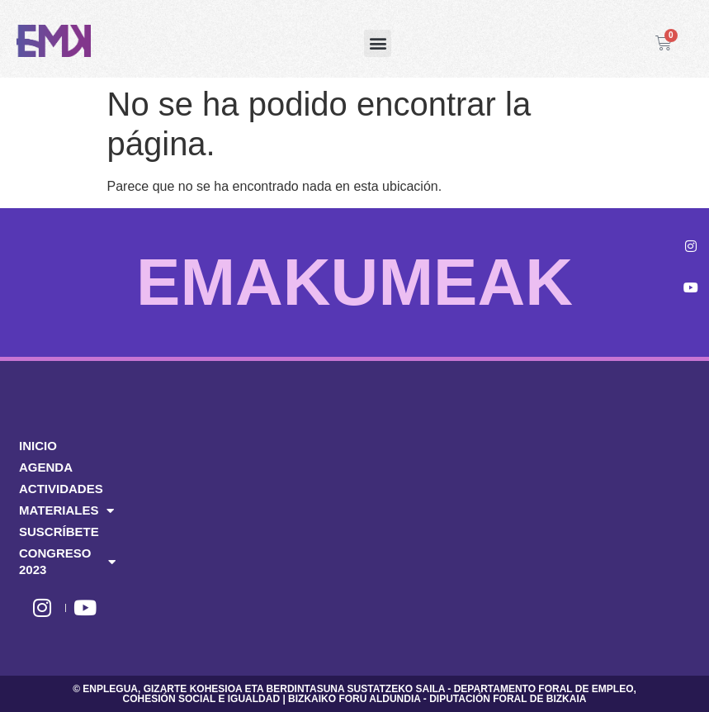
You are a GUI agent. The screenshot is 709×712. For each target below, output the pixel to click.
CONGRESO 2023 (67, 561)
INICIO (38, 446)
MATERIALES (66, 510)
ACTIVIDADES (61, 489)
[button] (377, 43)
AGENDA (46, 467)
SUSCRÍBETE (59, 532)
